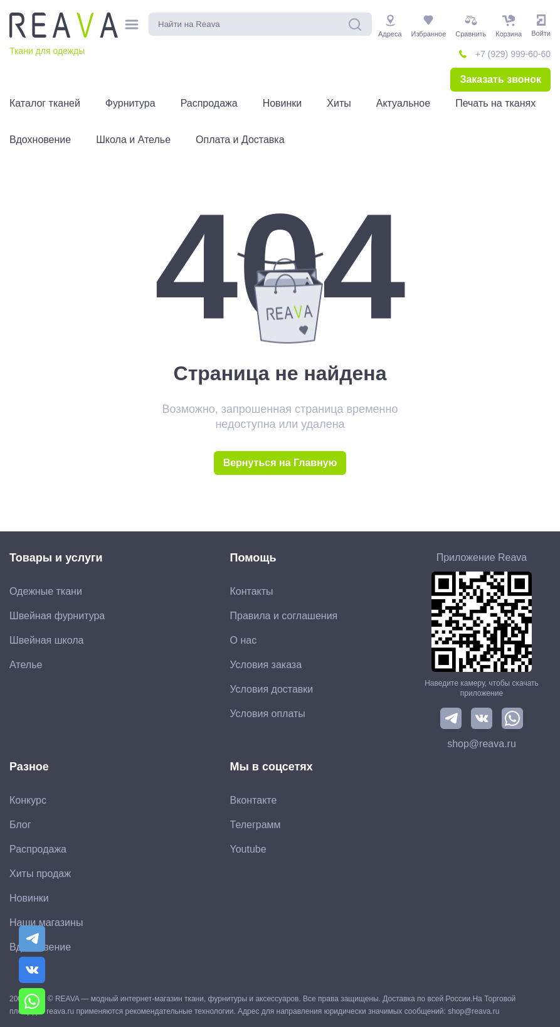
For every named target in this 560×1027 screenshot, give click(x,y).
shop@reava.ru (481, 743)
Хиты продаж (40, 873)
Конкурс (27, 800)
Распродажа (37, 849)
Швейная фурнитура (57, 615)
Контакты (251, 591)
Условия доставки (272, 689)
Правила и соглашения (284, 615)
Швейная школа (46, 640)
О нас (243, 640)
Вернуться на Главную (280, 462)
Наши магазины (46, 922)
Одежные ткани (45, 591)
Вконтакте (253, 800)
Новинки (29, 898)
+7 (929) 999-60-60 (513, 54)
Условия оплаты (267, 713)
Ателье (25, 664)
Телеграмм (255, 824)
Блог (20, 824)
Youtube (248, 849)
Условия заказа (266, 664)
